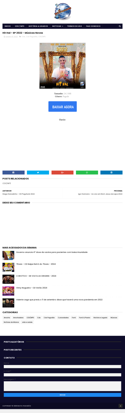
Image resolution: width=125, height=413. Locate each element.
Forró (74, 321)
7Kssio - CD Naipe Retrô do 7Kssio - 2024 (36, 268)
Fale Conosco (93, 28)
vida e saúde (27, 326)
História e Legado (100, 321)
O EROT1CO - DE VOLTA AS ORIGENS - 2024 (36, 279)
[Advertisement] (62, 228)
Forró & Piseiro (84, 321)
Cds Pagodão (31, 40)
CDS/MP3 (42, 40)
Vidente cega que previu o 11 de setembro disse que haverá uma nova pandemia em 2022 (59, 303)
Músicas (114, 321)
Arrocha (7, 321)
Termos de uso (74, 28)
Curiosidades (63, 321)
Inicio (8, 28)
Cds (23, 40)
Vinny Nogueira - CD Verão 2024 (31, 291)
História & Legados (38, 28)
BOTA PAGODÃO (24, 410)
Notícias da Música (11, 326)
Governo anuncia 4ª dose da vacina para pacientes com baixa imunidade (51, 256)
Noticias (56, 28)
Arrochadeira (18, 321)
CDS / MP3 (19, 28)
